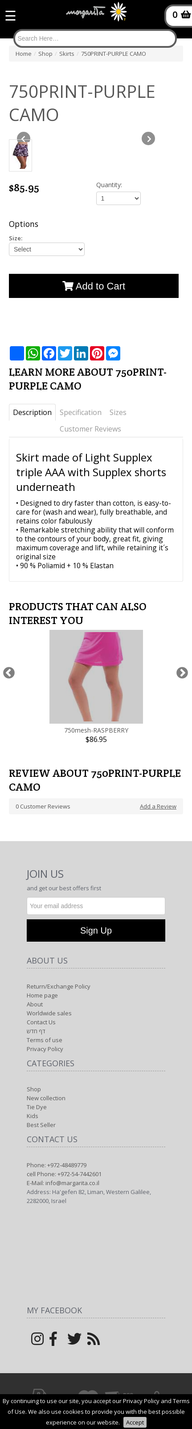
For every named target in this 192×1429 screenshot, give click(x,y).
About (35, 1004)
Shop (34, 1089)
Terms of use (44, 1040)
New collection (46, 1098)
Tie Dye (37, 1107)
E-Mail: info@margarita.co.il (63, 1183)
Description (32, 412)
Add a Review (158, 806)
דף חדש (36, 1031)
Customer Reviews (90, 429)
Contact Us (41, 1022)
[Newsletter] (96, 906)
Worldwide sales (49, 1013)
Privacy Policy (45, 1049)
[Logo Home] (96, 15)
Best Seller (41, 1125)
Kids (32, 1116)
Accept (135, 1422)
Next (182, 673)
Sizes (118, 412)
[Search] (95, 38)
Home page (42, 995)
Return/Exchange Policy (58, 986)
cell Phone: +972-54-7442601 (64, 1174)
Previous (8, 673)
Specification (81, 412)
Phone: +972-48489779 (56, 1165)
